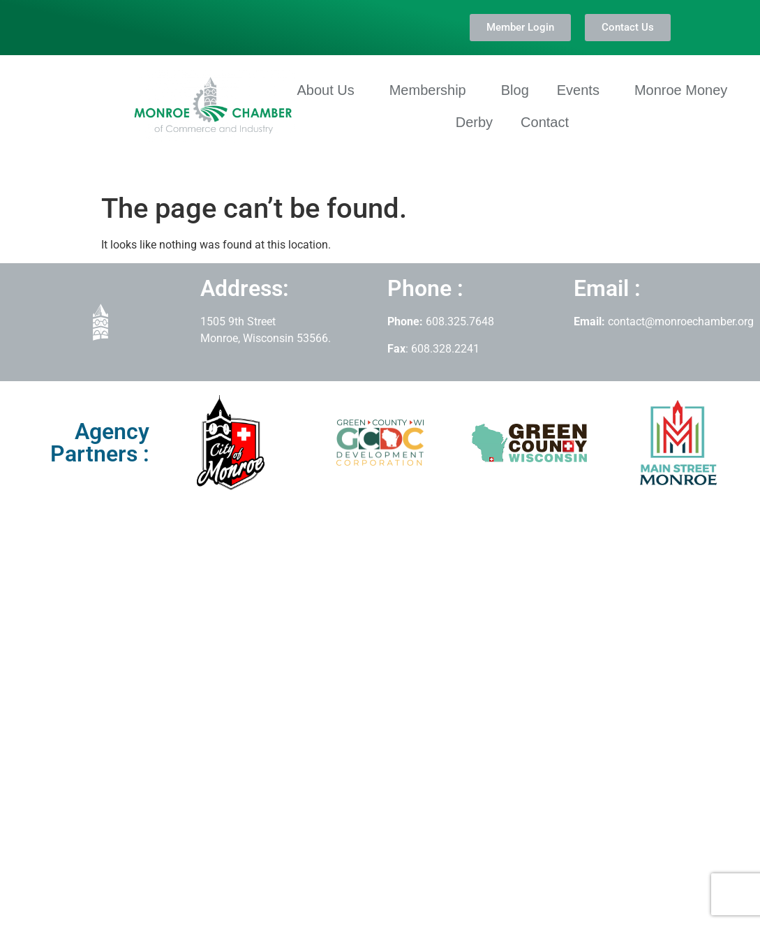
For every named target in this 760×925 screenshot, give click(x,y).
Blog (515, 90)
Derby (474, 122)
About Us (329, 90)
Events (581, 90)
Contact (545, 122)
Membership (431, 90)
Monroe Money (680, 90)
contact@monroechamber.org (681, 321)
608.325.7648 (458, 321)
